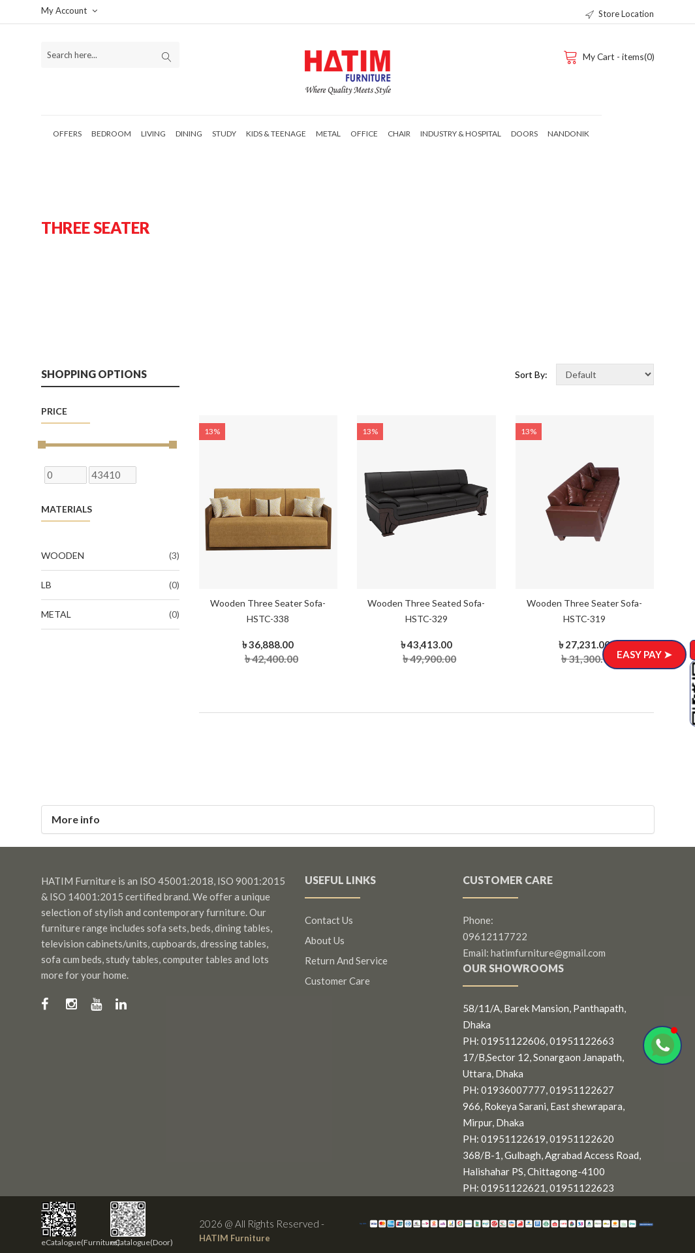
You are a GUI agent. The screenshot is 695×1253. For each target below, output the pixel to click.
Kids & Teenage (276, 133)
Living (153, 133)
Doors (524, 133)
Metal (328, 133)
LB (110, 585)
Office (364, 133)
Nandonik (568, 133)
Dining (189, 133)
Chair (399, 133)
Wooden (110, 555)
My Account (69, 10)
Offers (67, 133)
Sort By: (531, 374)
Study (224, 133)
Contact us (329, 920)
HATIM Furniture (238, 1237)
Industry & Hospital (460, 133)
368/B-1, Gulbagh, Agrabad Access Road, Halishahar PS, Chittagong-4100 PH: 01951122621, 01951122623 (552, 1171)
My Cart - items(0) (608, 56)
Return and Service (346, 960)
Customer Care (337, 981)
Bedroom (111, 133)
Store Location (619, 13)
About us (325, 940)
